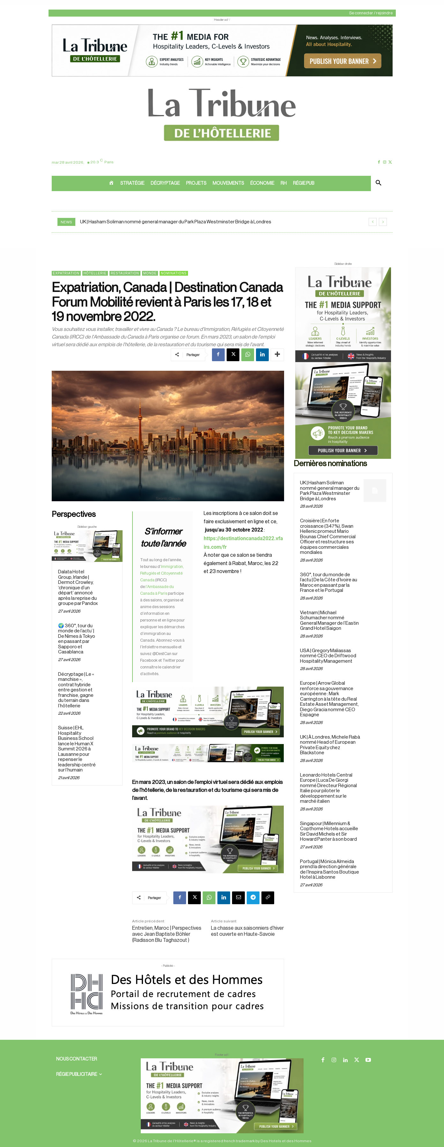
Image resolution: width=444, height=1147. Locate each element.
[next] (383, 222)
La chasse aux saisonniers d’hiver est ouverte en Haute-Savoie (247, 931)
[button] (378, 183)
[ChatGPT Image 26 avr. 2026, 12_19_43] (222, 76)
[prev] (373, 222)
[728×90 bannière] (222, 1095)
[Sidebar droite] (343, 363)
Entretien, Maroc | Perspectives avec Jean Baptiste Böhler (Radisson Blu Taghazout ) (166, 934)
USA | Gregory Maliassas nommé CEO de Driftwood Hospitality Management (328, 656)
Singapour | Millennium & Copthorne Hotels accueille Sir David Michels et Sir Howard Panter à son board (329, 831)
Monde (150, 273)
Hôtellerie (95, 273)
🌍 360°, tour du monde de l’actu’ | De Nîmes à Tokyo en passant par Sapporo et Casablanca (76, 639)
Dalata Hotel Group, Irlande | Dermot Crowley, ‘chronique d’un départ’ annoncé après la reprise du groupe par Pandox (78, 588)
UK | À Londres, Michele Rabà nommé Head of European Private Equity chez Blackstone (330, 745)
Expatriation (66, 273)
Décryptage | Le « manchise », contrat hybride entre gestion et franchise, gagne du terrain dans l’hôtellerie (76, 690)
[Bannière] (208, 767)
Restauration (124, 273)
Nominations (174, 273)
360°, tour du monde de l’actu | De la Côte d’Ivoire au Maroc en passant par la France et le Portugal (328, 582)
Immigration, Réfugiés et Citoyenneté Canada (162, 573)
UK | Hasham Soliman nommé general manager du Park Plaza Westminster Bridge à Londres (175, 222)
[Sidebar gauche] (87, 546)
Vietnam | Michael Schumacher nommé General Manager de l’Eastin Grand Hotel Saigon (329, 620)
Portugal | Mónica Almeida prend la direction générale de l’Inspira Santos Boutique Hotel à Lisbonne (329, 869)
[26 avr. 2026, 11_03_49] (208, 660)
